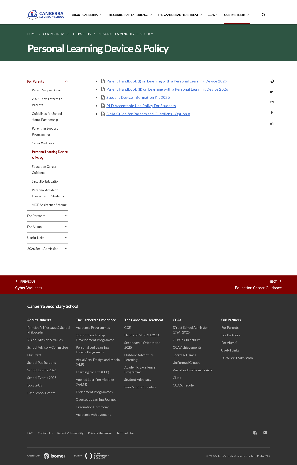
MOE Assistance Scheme (49, 205)
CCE (127, 327)
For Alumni (47, 227)
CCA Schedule (183, 385)
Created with (49, 455)
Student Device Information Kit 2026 (138, 97)
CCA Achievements (187, 347)
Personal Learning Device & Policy (50, 155)
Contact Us (45, 433)
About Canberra (85, 14)
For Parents (47, 82)
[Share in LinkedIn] (270, 121)
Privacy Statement (100, 433)
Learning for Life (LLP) (92, 372)
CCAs (211, 14)
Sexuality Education (45, 181)
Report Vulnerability (70, 433)
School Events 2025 (41, 378)
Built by (94, 455)
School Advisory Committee (47, 347)
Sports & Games (184, 355)
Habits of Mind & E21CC (142, 335)
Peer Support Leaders (140, 387)
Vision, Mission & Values (45, 340)
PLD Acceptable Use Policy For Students (141, 105)
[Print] (270, 80)
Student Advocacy (137, 379)
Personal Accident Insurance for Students (48, 193)
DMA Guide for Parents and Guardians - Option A (148, 113)
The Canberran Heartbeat (178, 14)
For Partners (47, 216)
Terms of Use (125, 433)
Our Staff (34, 355)
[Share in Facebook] (270, 110)
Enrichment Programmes (94, 392)
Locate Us (34, 385)
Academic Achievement (93, 414)
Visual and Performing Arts (192, 370)
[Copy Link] (270, 91)
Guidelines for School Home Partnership (47, 117)
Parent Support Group (47, 90)
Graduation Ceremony (92, 407)
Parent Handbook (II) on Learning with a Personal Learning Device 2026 (167, 89)
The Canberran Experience (127, 14)
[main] (148, 159)
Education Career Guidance (44, 170)
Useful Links (47, 238)
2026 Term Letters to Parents (47, 102)
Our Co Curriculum (186, 340)
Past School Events (41, 393)
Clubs (177, 378)
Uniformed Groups (186, 362)
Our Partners (234, 14)
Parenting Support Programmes (45, 131)
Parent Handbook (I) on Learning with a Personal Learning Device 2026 (166, 81)
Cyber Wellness (43, 143)
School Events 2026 (41, 370)
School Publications (41, 362)
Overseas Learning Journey (96, 399)
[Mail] (270, 99)
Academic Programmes (93, 327)
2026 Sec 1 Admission (47, 249)
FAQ (30, 433)
